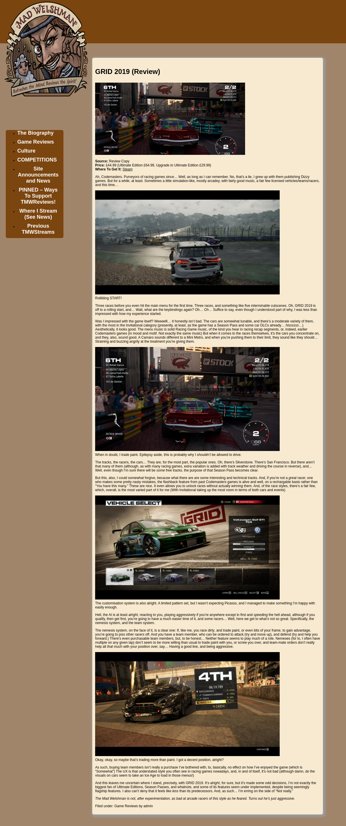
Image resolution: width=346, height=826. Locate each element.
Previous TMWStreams (38, 229)
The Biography (35, 133)
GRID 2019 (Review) (127, 71)
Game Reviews (35, 142)
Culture (26, 151)
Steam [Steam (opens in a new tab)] (128, 169)
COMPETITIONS (37, 160)
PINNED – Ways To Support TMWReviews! (38, 196)
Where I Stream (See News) (38, 214)
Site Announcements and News (38, 175)
